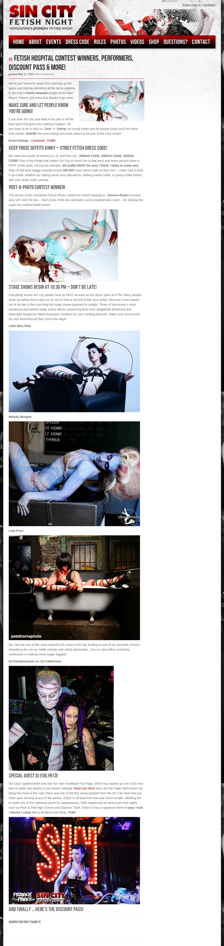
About (35, 42)
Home (18, 42)
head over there (84, 788)
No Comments (45, 74)
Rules (100, 42)
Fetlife (51, 140)
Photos (118, 42)
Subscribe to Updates (198, 5)
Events (53, 42)
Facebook (38, 140)
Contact (201, 42)
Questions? (176, 42)
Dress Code (77, 42)
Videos (137, 42)
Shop (154, 42)
